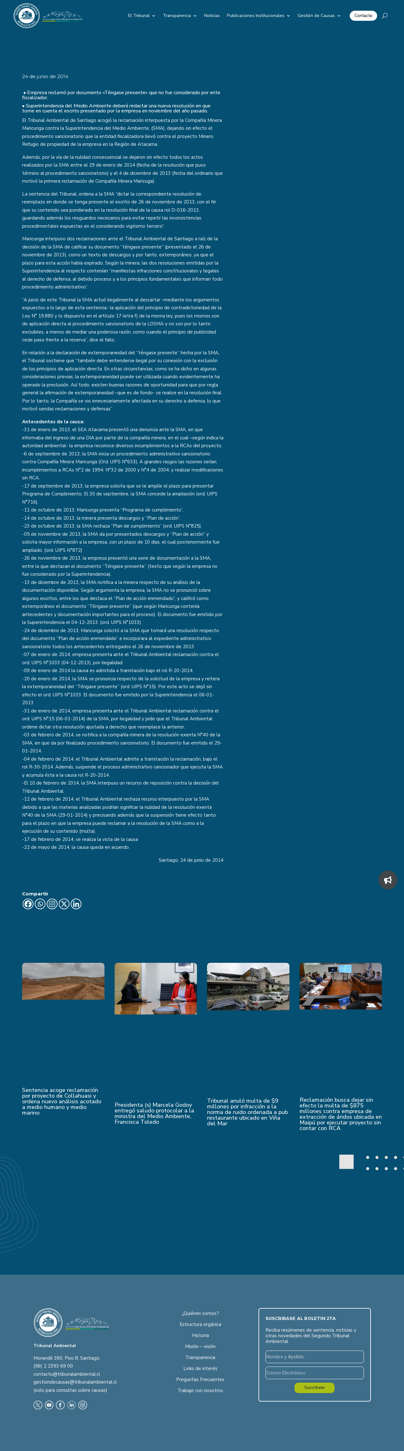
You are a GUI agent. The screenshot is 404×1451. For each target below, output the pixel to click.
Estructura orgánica (200, 1324)
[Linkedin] (76, 904)
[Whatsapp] (40, 904)
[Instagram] (52, 904)
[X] (64, 904)
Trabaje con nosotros (200, 1390)
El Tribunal (139, 16)
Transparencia (177, 16)
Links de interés (200, 1368)
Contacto (363, 16)
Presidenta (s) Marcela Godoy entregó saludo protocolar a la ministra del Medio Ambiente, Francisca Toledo (154, 1113)
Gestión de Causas (316, 16)
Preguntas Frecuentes (200, 1379)
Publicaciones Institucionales (255, 16)
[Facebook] (28, 904)
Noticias (212, 16)
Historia (200, 1335)
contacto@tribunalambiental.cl (66, 1374)
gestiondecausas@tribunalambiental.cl (75, 1382)
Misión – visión (200, 1346)
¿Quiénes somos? (200, 1313)
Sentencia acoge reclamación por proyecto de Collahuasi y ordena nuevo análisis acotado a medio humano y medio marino (61, 1101)
